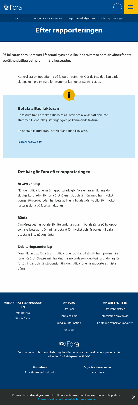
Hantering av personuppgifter (115, 323)
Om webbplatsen (115, 309)
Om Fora (69, 309)
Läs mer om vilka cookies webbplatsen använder (66, 399)
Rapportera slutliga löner (81, 18)
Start (17, 18)
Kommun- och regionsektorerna (25, 18)
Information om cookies (115, 316)
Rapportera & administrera (48, 18)
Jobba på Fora (69, 316)
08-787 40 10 (22, 317)
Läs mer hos (30, 142)
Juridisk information (69, 323)
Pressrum (68, 330)
